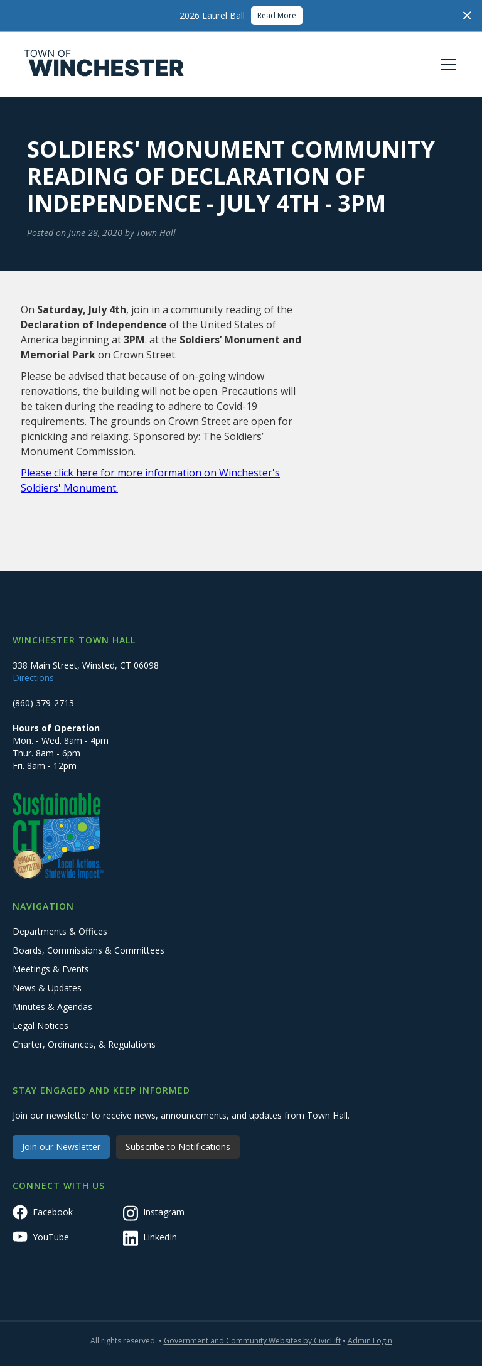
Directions (33, 678)
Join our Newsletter (61, 1147)
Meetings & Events (51, 969)
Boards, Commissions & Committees (88, 950)
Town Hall (156, 233)
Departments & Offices (60, 931)
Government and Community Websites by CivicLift (252, 1340)
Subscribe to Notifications (178, 1147)
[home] (104, 65)
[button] (445, 65)
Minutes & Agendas (52, 1007)
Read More (276, 15)
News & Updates (47, 988)
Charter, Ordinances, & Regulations (84, 1044)
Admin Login (370, 1340)
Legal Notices (40, 1025)
